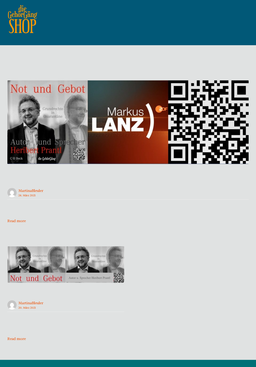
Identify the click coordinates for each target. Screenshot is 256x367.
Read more (16, 228)
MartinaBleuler (30, 197)
